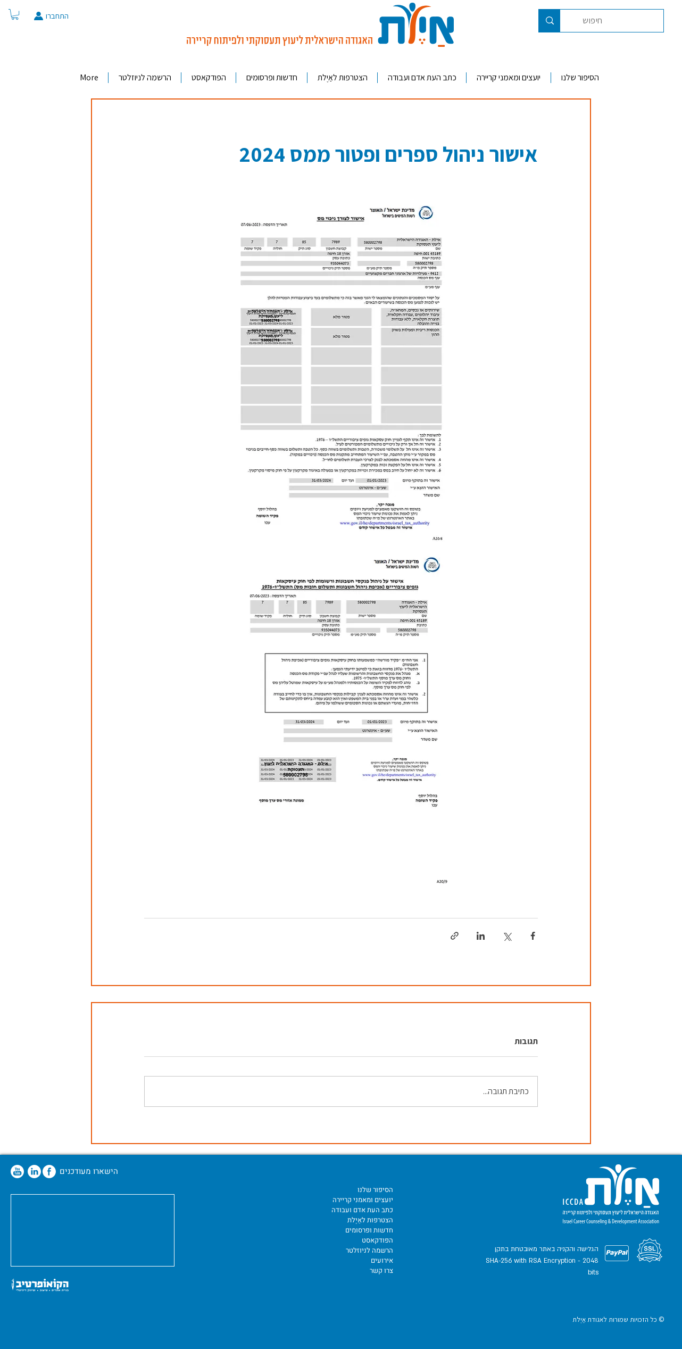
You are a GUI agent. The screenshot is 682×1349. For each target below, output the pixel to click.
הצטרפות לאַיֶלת (370, 1220)
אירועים (382, 1260)
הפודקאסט (377, 1240)
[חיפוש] (620, 21)
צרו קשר (381, 1270)
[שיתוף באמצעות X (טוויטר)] (507, 936)
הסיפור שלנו (375, 1190)
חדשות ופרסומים (369, 1230)
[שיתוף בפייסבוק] (533, 936)
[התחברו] (68, 16)
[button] (15, 14)
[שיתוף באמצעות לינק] (455, 936)
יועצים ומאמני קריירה (362, 1200)
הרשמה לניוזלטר (369, 1250)
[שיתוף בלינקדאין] (481, 936)
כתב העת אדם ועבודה (362, 1210)
